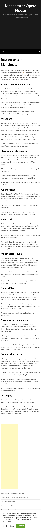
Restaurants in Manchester (10, 506)
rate (24, 73)
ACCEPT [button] (21, 526)
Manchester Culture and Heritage (12, 493)
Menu (3, 52)
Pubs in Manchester (8, 502)
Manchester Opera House (20, 8)
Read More (7, 522)
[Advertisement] (20, 34)
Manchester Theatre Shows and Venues (15, 497)
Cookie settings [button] (8, 526)
